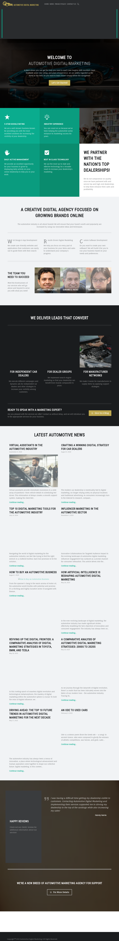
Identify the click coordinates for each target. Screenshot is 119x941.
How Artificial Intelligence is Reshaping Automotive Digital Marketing (81, 570)
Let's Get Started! (60, 83)
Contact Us (71, 4)
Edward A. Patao (70, 290)
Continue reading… (17, 497)
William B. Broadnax (47, 290)
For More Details (59, 887)
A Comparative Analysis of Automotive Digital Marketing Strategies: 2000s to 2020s (81, 638)
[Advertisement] (59, 24)
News (52, 4)
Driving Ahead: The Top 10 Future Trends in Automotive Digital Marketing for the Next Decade (30, 708)
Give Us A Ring (100, 408)
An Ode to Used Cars (74, 704)
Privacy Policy (60, 4)
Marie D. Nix (93, 290)
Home (46, 4)
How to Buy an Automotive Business (33, 566)
